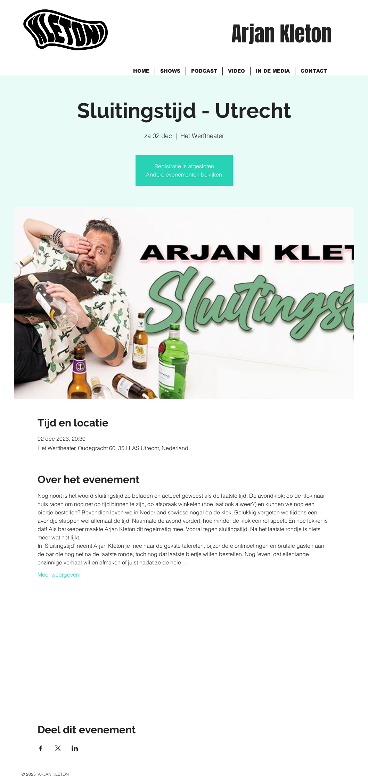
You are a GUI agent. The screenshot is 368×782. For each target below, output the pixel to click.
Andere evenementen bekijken (184, 174)
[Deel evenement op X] (58, 748)
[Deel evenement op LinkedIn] (75, 748)
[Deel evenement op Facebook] (41, 748)
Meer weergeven (58, 574)
